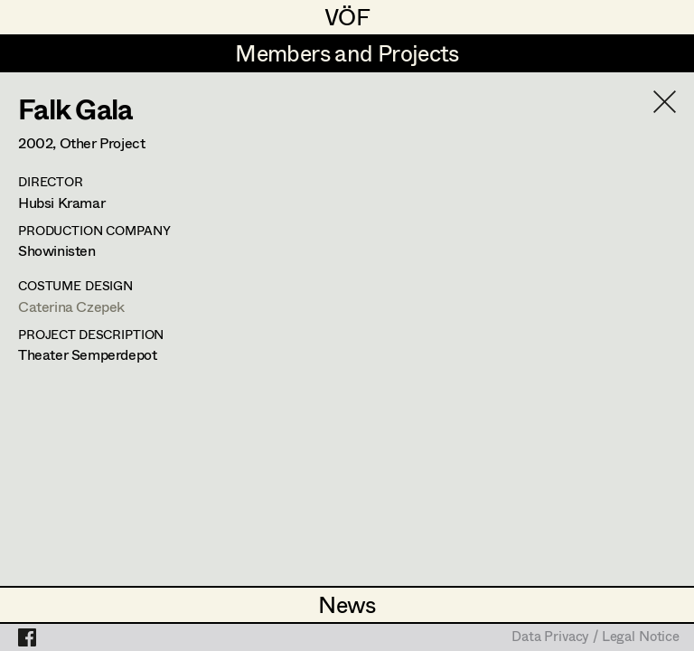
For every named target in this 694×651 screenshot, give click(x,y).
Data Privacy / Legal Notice (595, 637)
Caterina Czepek (71, 306)
